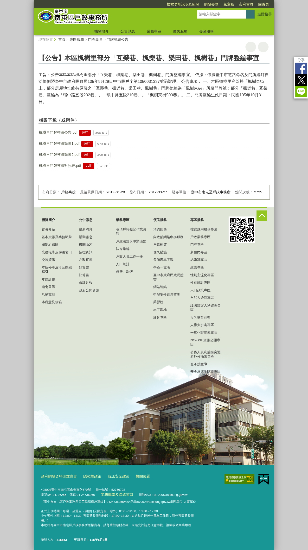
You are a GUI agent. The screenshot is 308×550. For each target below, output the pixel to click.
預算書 (84, 267)
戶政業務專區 (200, 237)
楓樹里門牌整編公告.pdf (58, 132)
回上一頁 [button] (263, 47)
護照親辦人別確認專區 (205, 307)
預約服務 (160, 229)
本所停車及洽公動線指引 (57, 269)
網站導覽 (211, 4)
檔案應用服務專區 (203, 229)
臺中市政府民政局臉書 (168, 277)
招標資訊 (85, 252)
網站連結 (160, 287)
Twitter (301, 80)
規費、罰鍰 (124, 272)
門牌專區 (95, 39)
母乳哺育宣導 (200, 317)
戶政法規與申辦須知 (131, 241)
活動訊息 (85, 237)
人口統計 (122, 264)
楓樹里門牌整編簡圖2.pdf (59, 154)
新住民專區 (198, 252)
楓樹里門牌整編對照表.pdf (60, 166)
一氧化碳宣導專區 (203, 332)
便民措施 (160, 252)
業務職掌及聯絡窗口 (57, 252)
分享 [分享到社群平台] (301, 60)
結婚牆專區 (198, 260)
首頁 (61, 39)
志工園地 (160, 310)
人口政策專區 (200, 290)
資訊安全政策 (110, 476)
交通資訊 (48, 260)
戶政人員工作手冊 (129, 256)
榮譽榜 (158, 302)
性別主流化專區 (202, 275)
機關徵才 (85, 244)
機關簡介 (101, 31)
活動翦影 (48, 294)
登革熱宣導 (198, 364)
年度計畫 (48, 279)
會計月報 (85, 282)
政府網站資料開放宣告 (56, 476)
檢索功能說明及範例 (183, 4)
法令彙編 (122, 249)
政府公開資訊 (89, 290)
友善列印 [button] (250, 47)
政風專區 (197, 267)
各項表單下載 (163, 260)
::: (31, 2)
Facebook (301, 68)
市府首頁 (246, 4)
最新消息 (85, 229)
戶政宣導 (85, 260)
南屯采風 (48, 287)
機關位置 (132, 476)
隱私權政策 (86, 476)
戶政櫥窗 (160, 244)
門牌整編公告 (117, 39)
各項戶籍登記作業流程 (131, 231)
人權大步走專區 (202, 325)
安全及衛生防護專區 (205, 371)
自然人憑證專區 (202, 298)
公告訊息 (128, 31)
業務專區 (154, 31)
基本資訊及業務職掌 (57, 237)
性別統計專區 (200, 282)
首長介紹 (48, 229)
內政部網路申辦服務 (168, 237)
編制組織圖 (50, 244)
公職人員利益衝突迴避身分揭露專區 (205, 354)
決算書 (84, 275)
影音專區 (160, 317)
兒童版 (228, 4)
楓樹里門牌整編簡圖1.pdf (59, 143)
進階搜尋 (264, 14)
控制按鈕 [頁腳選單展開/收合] (262, 215)
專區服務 (206, 31)
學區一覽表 (161, 267)
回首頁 (263, 4)
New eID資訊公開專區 (205, 342)
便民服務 (180, 31)
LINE (301, 91)
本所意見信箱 (52, 302)
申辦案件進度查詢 (166, 294)
